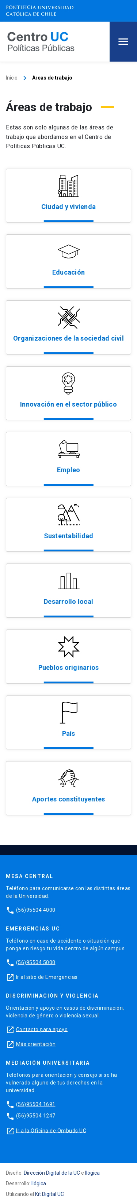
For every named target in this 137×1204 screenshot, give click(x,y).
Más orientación (36, 1044)
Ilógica (92, 1173)
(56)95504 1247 (36, 1115)
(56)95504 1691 (36, 1104)
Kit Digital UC (49, 1194)
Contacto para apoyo (42, 1029)
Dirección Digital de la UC (52, 1173)
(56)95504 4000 (36, 910)
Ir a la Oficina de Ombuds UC (51, 1130)
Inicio (12, 78)
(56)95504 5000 (36, 962)
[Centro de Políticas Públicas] (41, 41)
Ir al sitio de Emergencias (47, 977)
